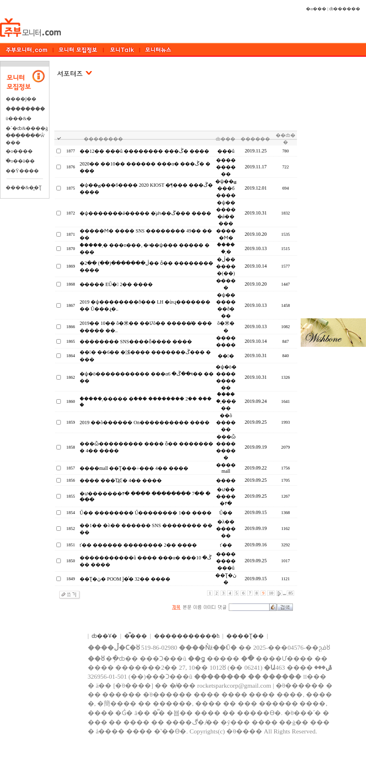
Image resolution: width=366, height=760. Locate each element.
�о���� (19, 151)
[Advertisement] (175, 109)
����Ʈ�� (245, 636)
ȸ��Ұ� (104, 636)
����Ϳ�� (21, 99)
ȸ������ (344, 9)
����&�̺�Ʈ (24, 187)
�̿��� (135, 636)
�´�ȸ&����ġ (27, 128)
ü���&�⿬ (18, 118)
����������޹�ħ (187, 636)
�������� (25, 109)
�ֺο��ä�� (20, 161)
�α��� (316, 9)
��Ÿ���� (22, 171)
